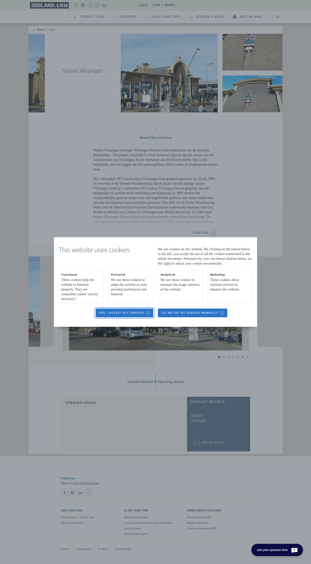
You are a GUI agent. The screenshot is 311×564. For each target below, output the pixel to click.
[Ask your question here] (277, 550)
